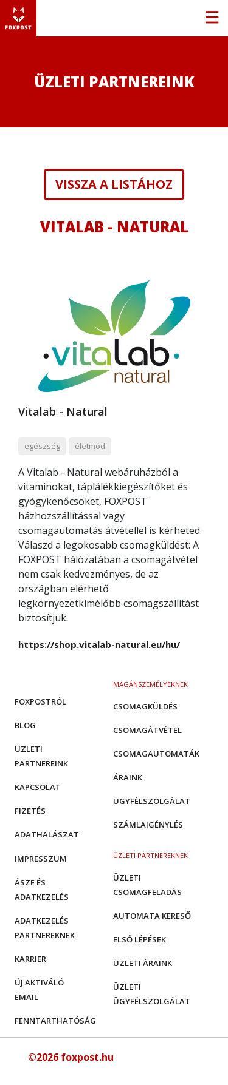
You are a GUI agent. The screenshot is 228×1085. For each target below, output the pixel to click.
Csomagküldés (145, 706)
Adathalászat (47, 834)
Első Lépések (139, 939)
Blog (25, 725)
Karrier (30, 958)
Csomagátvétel (147, 730)
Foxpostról (40, 701)
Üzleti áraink (142, 963)
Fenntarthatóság (55, 1020)
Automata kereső (152, 915)
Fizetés (30, 810)
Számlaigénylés (148, 824)
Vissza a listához (114, 184)
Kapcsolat (38, 787)
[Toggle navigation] (211, 18)
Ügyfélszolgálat (151, 801)
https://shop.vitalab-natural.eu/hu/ (99, 644)
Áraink (127, 777)
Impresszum (41, 858)
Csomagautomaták (156, 753)
